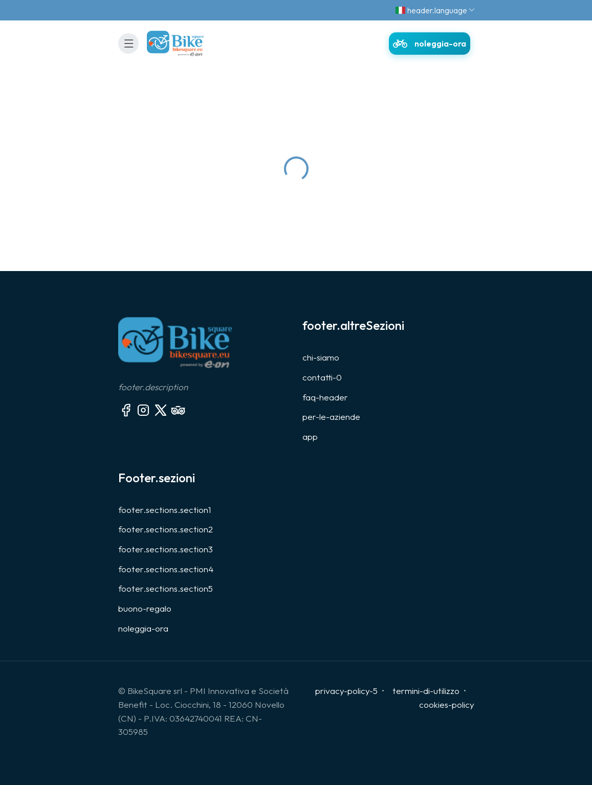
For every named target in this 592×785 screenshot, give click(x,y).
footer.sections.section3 (165, 549)
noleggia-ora (143, 628)
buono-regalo (144, 608)
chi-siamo (320, 357)
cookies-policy (446, 704)
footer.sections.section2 (165, 529)
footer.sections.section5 (165, 588)
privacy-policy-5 (346, 690)
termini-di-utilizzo (425, 690)
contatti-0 (322, 377)
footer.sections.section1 (164, 509)
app (310, 436)
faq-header (325, 397)
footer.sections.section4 (165, 569)
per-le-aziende (331, 416)
